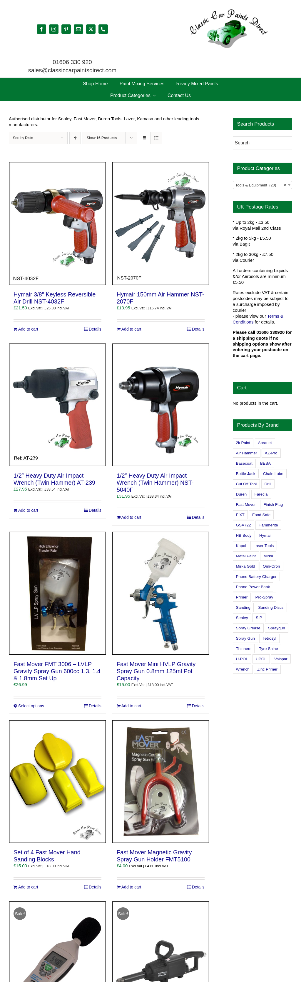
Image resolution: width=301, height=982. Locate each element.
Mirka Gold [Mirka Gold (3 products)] (245, 566)
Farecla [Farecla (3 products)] (261, 494)
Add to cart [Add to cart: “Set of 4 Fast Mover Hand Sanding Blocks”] (28, 887)
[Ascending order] (75, 138)
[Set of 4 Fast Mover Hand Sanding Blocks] (57, 781)
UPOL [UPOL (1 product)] (261, 659)
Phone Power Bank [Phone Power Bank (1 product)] (253, 587)
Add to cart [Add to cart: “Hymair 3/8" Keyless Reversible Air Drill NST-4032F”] (28, 329)
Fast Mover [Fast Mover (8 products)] (246, 504)
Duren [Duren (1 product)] (241, 494)
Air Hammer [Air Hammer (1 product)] (246, 453)
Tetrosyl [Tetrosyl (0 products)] (269, 638)
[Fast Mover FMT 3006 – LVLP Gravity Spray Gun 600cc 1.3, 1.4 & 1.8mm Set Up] (57, 593)
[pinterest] (66, 29)
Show (102, 138)
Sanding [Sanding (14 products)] (243, 607)
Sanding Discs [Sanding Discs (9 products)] (270, 607)
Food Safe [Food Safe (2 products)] (261, 515)
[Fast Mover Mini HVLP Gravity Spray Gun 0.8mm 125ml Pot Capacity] (160, 593)
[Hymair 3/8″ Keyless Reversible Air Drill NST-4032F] (57, 223)
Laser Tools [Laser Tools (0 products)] (264, 545)
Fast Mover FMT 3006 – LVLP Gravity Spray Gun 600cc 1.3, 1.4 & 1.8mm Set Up (57, 671)
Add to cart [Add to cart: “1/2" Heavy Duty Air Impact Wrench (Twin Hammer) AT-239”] (28, 510)
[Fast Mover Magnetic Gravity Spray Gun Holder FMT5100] (160, 781)
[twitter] (91, 29)
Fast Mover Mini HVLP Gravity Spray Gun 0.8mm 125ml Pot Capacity (156, 671)
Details (95, 329)
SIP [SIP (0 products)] (259, 618)
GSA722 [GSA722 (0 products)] (243, 525)
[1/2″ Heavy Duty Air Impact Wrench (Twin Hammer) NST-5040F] (160, 405)
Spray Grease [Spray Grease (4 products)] (248, 628)
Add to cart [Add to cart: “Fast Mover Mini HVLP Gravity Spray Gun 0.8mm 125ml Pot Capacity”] (131, 705)
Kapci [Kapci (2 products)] (241, 545)
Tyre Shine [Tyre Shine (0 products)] (268, 648)
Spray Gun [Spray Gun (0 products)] (245, 638)
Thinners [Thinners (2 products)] (244, 648)
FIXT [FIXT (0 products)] (240, 515)
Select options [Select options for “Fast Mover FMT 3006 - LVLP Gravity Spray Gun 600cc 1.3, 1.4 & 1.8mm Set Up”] (31, 705)
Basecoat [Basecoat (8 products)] (244, 463)
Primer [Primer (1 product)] (242, 597)
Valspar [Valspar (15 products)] (280, 659)
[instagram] (53, 29)
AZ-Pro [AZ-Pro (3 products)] (271, 453)
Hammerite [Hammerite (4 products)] (268, 525)
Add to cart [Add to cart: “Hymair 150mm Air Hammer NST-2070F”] (131, 329)
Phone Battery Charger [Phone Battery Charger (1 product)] (256, 576)
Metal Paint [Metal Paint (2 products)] (246, 556)
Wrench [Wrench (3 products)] (243, 669)
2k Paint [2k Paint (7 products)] (243, 443)
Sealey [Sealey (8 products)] (242, 618)
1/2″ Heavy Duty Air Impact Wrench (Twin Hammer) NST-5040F (155, 482)
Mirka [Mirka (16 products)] (268, 556)
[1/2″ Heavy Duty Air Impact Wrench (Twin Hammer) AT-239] (57, 405)
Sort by (23, 138)
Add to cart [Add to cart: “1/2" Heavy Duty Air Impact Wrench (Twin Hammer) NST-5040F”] (131, 517)
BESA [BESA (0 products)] (265, 463)
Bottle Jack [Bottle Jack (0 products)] (245, 473)
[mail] (78, 29)
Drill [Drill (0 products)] (268, 484)
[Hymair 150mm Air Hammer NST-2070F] (160, 223)
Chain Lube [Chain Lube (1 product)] (273, 473)
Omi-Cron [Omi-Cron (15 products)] (271, 566)
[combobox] (262, 185)
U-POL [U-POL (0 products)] (242, 659)
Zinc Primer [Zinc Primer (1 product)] (267, 669)
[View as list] (156, 138)
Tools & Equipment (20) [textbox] (260, 185)
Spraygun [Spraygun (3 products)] (276, 628)
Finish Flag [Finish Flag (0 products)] (273, 504)
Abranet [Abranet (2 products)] (265, 443)
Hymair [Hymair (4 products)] (265, 535)
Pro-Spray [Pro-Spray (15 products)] (264, 597)
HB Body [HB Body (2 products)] (244, 535)
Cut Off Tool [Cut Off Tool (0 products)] (246, 484)
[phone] (103, 29)
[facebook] (41, 29)
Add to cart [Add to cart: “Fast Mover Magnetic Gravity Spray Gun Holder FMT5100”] (131, 887)
